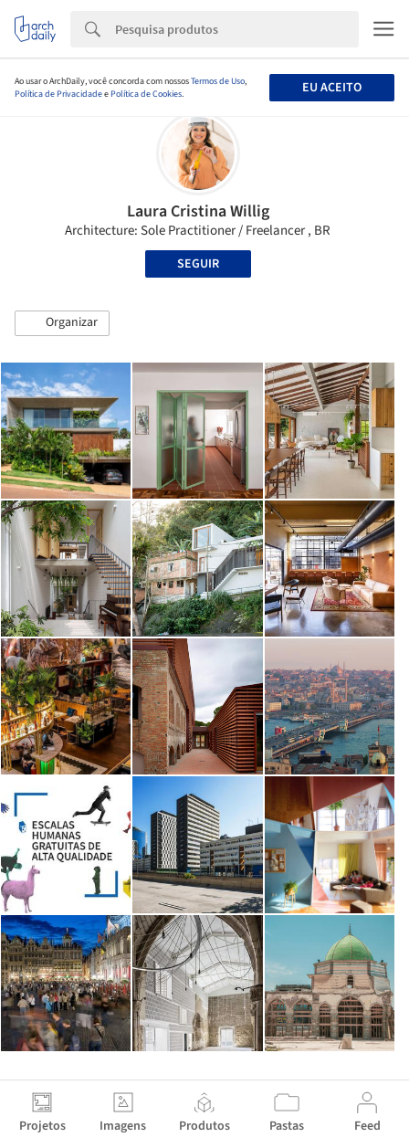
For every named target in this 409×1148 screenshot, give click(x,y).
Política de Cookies (146, 94)
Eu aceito (332, 88)
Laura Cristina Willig (198, 211)
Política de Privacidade (58, 94)
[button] (62, 323)
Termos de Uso (218, 81)
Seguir (198, 264)
